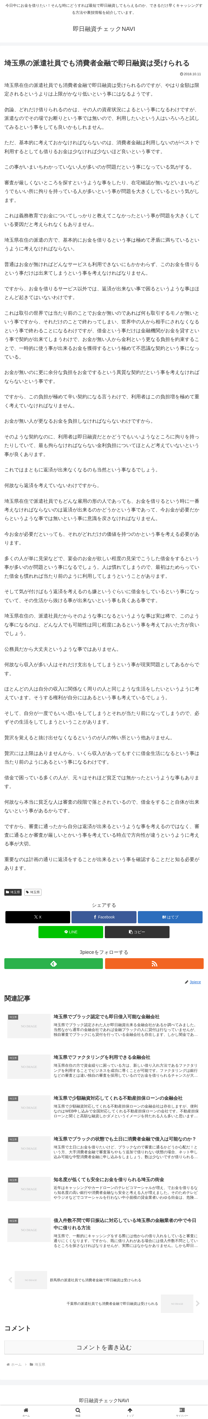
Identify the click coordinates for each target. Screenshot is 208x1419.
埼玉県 (13, 892)
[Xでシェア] (37, 917)
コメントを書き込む (104, 1350)
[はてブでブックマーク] (170, 917)
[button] (137, 932)
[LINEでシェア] (70, 932)
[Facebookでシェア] (104, 917)
